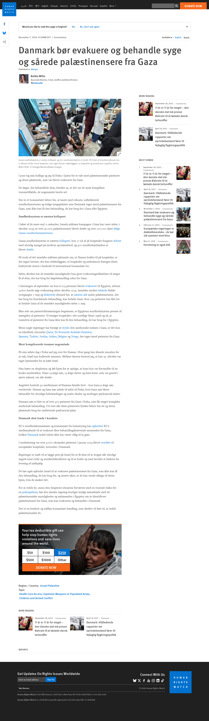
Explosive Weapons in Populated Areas (66, 594)
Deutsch (64, 5)
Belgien (62, 336)
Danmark (32, 435)
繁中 (37, 5)
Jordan (43, 336)
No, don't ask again (90, 26)
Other (62, 559)
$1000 (46, 559)
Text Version (24, 688)
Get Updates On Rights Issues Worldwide (48, 673)
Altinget (34, 69)
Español (103, 5)
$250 (62, 552)
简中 (31, 5)
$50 (30, 552)
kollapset (65, 241)
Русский (94, 5)
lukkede (102, 290)
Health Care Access (30, 594)
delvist (117, 241)
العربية (24, 5)
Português (83, 5)
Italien (53, 336)
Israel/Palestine (49, 586)
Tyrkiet (33, 336)
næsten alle (80, 295)
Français (54, 5)
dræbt (30, 249)
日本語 (73, 5)
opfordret (97, 426)
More (113, 5)
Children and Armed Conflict (36, 598)
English (45, 5)
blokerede (49, 295)
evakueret (91, 286)
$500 (30, 559)
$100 (46, 552)
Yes (73, 26)
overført (105, 442)
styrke (66, 328)
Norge (74, 336)
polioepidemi (29, 492)
